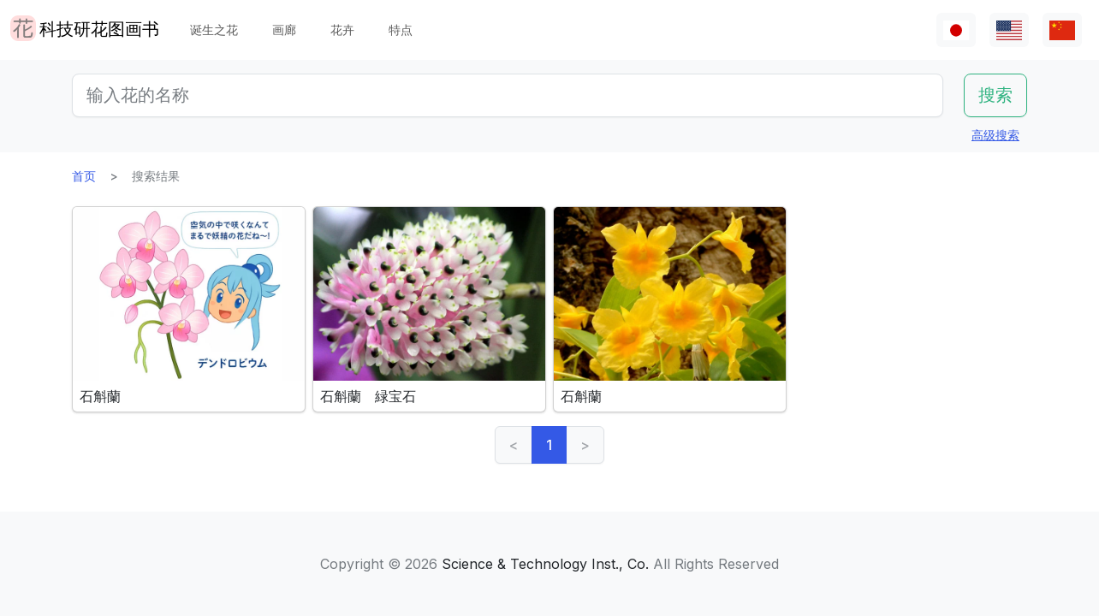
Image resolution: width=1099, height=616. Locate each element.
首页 (84, 176)
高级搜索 (995, 134)
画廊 (284, 29)
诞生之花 (214, 29)
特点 (401, 29)
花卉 (342, 29)
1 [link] (549, 444)
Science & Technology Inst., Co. (545, 563)
